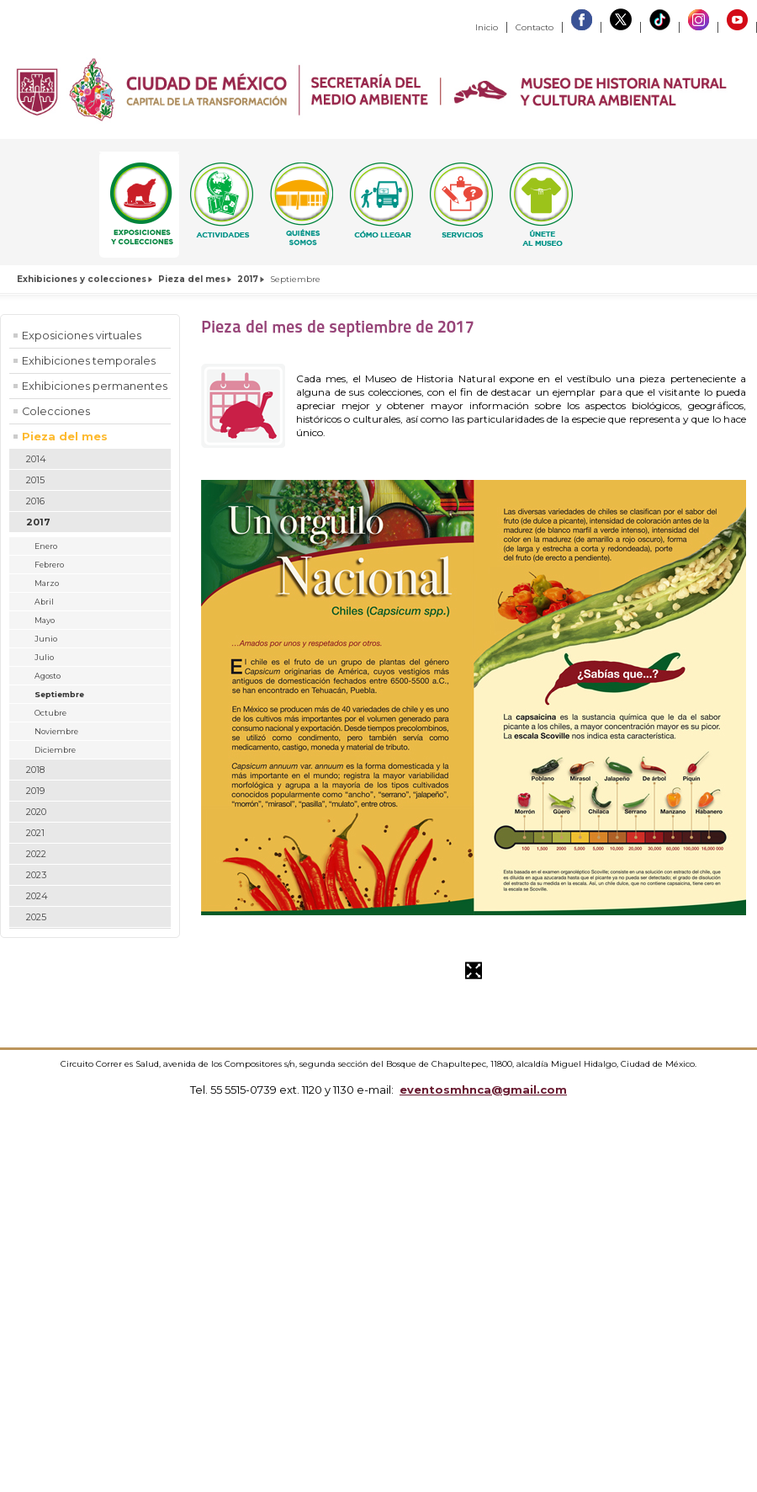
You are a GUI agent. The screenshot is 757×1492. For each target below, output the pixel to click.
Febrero (49, 564)
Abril (44, 601)
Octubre (50, 712)
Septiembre (59, 694)
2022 (36, 854)
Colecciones (56, 411)
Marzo (46, 583)
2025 (36, 917)
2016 (35, 501)
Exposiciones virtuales (81, 335)
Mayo (44, 620)
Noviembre (56, 731)
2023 (36, 875)
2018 (35, 769)
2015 (35, 480)
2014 (36, 459)
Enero (45, 546)
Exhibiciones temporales (89, 360)
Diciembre (55, 749)
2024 (37, 896)
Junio (45, 638)
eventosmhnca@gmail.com (483, 1089)
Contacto (534, 27)
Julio (44, 657)
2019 (35, 791)
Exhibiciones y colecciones (81, 279)
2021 (35, 833)
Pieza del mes (191, 279)
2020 (36, 812)
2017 (247, 279)
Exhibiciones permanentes (94, 386)
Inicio (486, 27)
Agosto (47, 675)
